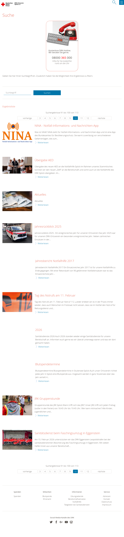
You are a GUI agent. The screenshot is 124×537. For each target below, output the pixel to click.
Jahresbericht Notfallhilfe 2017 (54, 261)
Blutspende (47, 496)
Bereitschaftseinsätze (76, 499)
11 (81, 118)
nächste (101, 118)
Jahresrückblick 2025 (48, 226)
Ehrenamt (47, 499)
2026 (38, 330)
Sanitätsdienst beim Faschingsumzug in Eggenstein (67, 433)
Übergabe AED (44, 160)
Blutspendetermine (47, 364)
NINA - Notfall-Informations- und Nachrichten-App (67, 126)
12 (88, 118)
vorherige (27, 118)
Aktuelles (40, 194)
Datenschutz (107, 502)
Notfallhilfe (77, 502)
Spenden (17, 496)
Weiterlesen (43, 142)
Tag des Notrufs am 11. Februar (55, 295)
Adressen (107, 496)
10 (75, 118)
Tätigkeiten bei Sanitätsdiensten (77, 505)
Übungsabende (77, 496)
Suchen (47, 92)
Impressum (106, 505)
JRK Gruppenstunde (47, 399)
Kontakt (107, 499)
